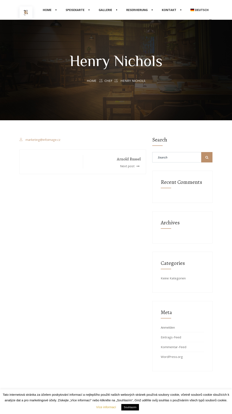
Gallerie (105, 10)
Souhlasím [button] (130, 407)
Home (47, 10)
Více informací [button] (106, 407)
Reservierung (137, 10)
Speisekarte (75, 10)
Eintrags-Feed (171, 337)
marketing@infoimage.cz (43, 140)
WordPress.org (172, 357)
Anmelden (168, 327)
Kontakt (169, 10)
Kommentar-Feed (173, 347)
